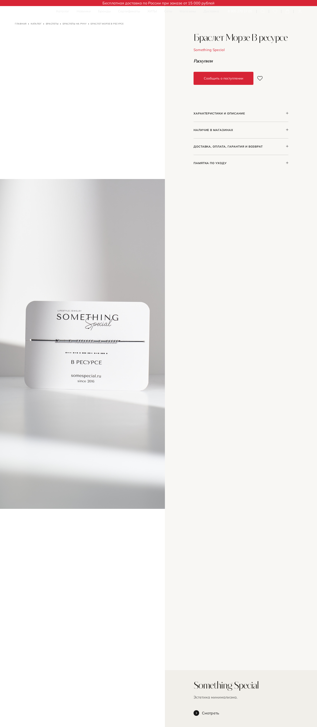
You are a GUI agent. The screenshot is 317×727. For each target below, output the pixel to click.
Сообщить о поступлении (223, 78)
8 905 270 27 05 (240, 11)
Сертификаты (129, 11)
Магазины (188, 11)
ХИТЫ (152, 11)
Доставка (211, 11)
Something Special (209, 50)
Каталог (62, 11)
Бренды (104, 11)
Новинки (84, 11)
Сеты (168, 11)
